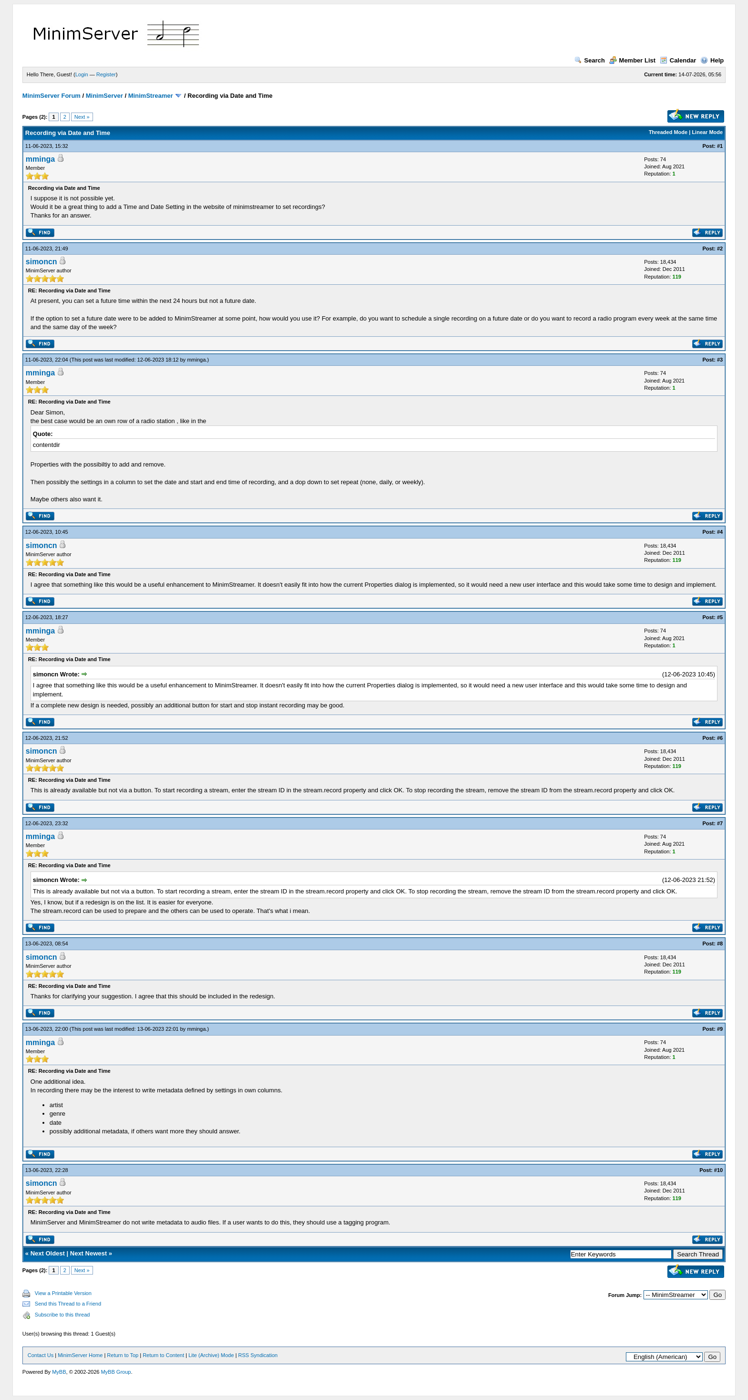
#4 (720, 532)
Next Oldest (48, 1253)
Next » (82, 117)
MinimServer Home (80, 1355)
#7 (720, 823)
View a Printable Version (63, 1293)
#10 (718, 1170)
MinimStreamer (150, 95)
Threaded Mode (668, 132)
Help (712, 60)
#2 (720, 248)
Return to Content (163, 1355)
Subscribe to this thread (62, 1314)
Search (589, 60)
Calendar (678, 60)
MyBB (59, 1372)
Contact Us (40, 1355)
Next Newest (88, 1253)
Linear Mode (707, 132)
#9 (720, 1029)
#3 (720, 360)
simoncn (41, 262)
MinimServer (104, 95)
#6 (720, 738)
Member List (632, 60)
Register (106, 74)
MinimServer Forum (51, 95)
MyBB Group (116, 1372)
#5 (720, 617)
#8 (720, 943)
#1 (720, 146)
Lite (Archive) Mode (211, 1355)
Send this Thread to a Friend (68, 1304)
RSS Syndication (258, 1355)
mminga (40, 159)
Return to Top (122, 1355)
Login (81, 74)
